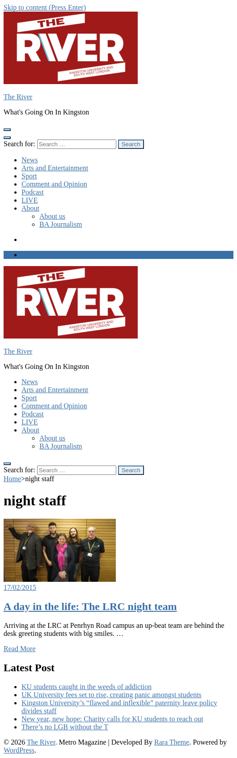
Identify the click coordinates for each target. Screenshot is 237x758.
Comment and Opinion (54, 184)
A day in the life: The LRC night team (90, 606)
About (30, 208)
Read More (20, 648)
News (29, 160)
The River (18, 97)
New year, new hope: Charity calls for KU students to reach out (112, 719)
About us (52, 216)
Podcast (32, 192)
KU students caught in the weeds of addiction (86, 686)
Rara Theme (171, 742)
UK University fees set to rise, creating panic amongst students (111, 695)
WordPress (19, 750)
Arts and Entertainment (54, 168)
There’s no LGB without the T (64, 727)
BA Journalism (60, 224)
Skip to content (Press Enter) (45, 7)
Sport (29, 176)
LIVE (29, 200)
